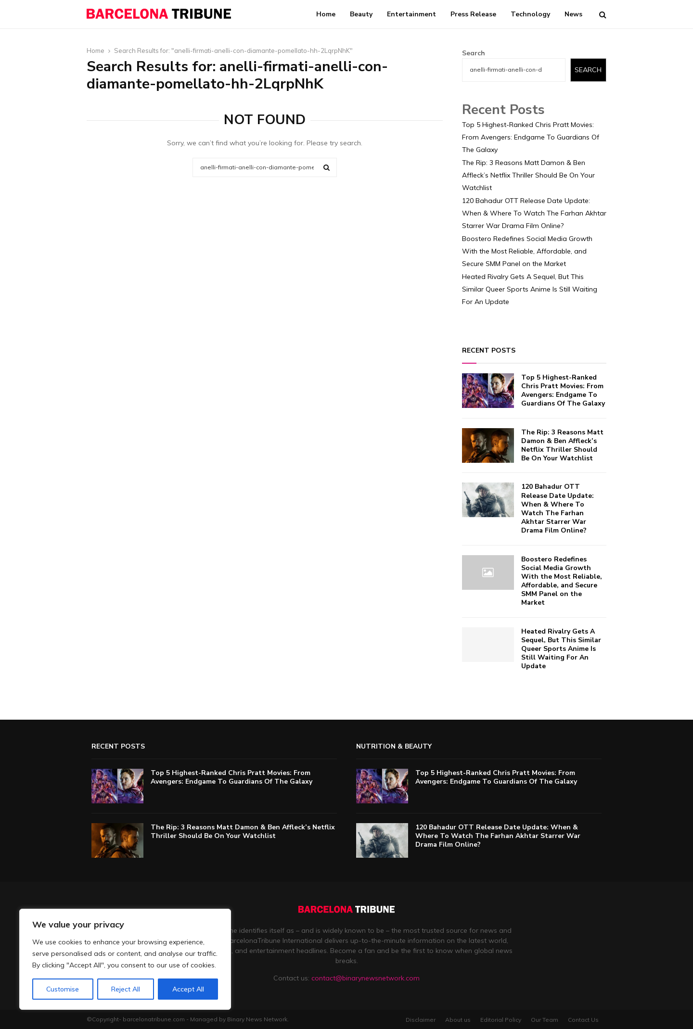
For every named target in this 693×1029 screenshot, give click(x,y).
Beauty (361, 14)
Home (325, 14)
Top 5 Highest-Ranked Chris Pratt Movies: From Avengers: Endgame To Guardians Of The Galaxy (530, 137)
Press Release (473, 14)
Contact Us (583, 1019)
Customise (62, 989)
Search (473, 53)
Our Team (544, 1019)
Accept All (188, 989)
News (573, 14)
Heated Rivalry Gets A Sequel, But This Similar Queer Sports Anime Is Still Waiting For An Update (529, 289)
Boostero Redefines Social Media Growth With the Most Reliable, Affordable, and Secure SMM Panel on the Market (527, 251)
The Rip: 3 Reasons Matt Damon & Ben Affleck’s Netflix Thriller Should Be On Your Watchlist (528, 175)
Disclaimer (421, 1019)
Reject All (125, 989)
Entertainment (411, 14)
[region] (125, 959)
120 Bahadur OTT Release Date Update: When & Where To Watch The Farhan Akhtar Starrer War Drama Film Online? (534, 213)
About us (458, 1019)
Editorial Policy (500, 1019)
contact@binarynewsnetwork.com (365, 978)
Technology (530, 14)
